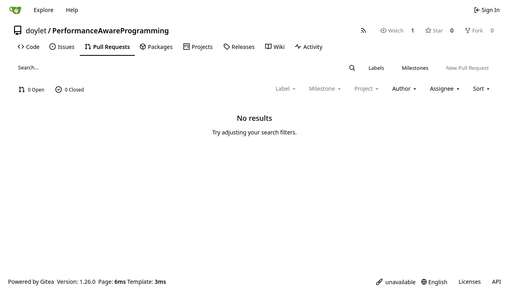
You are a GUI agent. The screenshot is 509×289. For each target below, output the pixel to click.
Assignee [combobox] (445, 88)
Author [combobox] (405, 88)
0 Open (31, 89)
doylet (36, 30)
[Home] (15, 10)
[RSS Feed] (363, 30)
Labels (376, 67)
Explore (43, 10)
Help (72, 10)
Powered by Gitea (31, 281)
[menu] (482, 88)
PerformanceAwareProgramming (110, 30)
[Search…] (352, 68)
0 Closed (69, 89)
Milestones (415, 67)
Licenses (469, 281)
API (496, 281)
